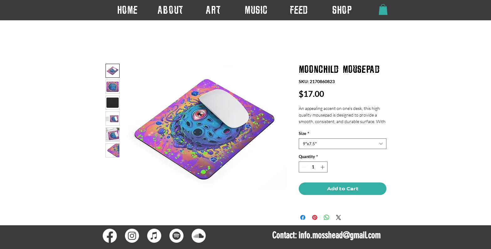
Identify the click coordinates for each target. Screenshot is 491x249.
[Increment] (323, 167)
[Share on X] (338, 217)
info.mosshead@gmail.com (339, 235)
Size (304, 133)
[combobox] (342, 143)
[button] (213, 10)
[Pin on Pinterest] (314, 217)
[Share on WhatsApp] (326, 217)
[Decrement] (303, 167)
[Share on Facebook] (303, 217)
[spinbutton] (313, 167)
